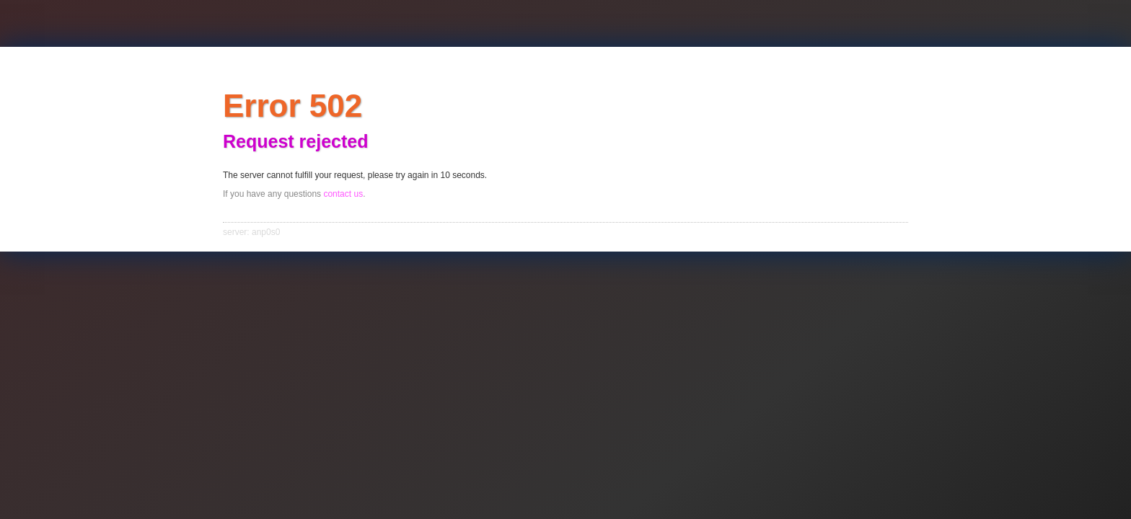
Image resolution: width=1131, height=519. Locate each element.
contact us (343, 194)
